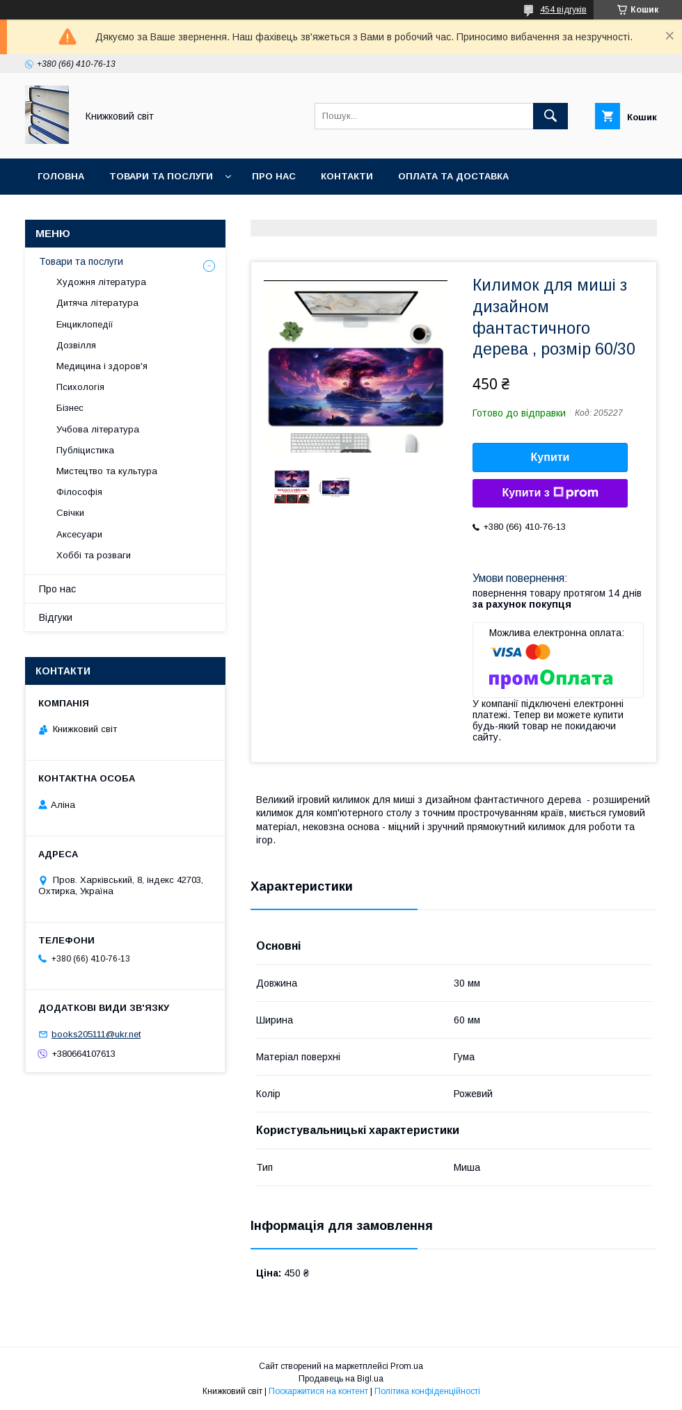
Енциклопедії (84, 324)
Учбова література (97, 429)
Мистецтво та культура (106, 471)
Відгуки (55, 617)
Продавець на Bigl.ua (341, 1379)
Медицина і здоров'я (102, 366)
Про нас (274, 176)
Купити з (550, 493)
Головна (61, 176)
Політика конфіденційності (427, 1391)
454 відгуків (563, 10)
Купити (550, 457)
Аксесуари (79, 534)
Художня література (101, 282)
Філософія (79, 492)
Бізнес (70, 408)
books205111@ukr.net (96, 1034)
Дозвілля (76, 345)
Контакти (347, 176)
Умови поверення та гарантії (116, 212)
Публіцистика (85, 450)
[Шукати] (550, 116)
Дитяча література (97, 303)
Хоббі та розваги (93, 555)
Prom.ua (406, 1366)
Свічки (70, 513)
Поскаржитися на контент (318, 1391)
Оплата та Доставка (453, 176)
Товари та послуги (161, 176)
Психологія (80, 387)
